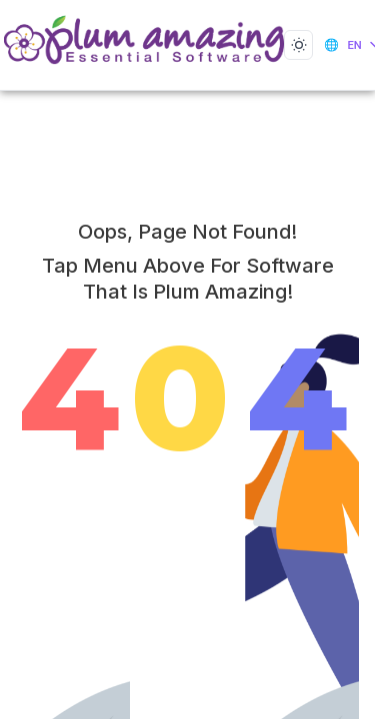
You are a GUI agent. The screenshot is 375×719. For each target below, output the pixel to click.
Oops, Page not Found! (187, 232)
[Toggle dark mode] (298, 44)
